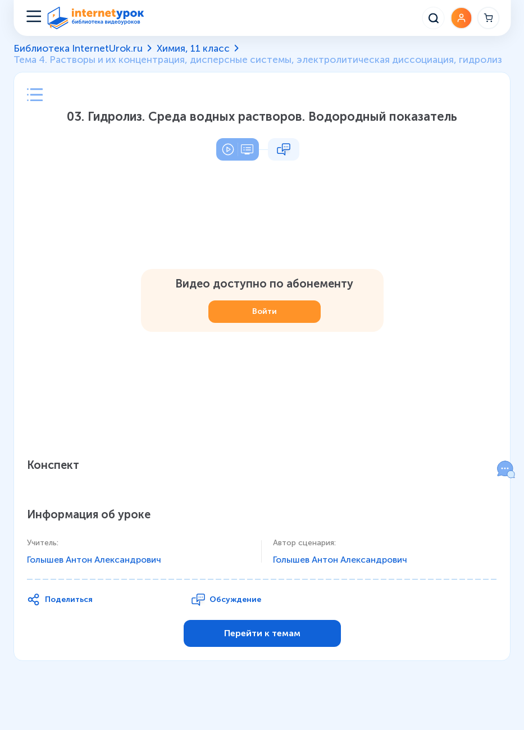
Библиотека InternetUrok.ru (78, 48)
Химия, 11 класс (193, 48)
